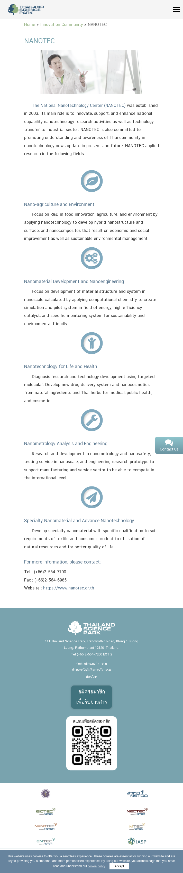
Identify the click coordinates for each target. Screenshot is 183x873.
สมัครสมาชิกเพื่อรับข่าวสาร (91, 697)
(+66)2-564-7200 (89, 655)
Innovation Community (61, 25)
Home (29, 25)
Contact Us (169, 445)
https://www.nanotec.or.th (68, 588)
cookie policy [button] (96, 866)
